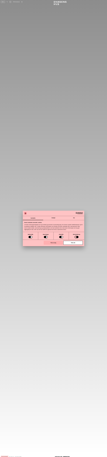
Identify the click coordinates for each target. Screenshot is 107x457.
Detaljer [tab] (53, 217)
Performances (16, 1)
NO (10, 1)
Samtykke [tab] (33, 218)
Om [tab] (74, 217)
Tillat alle (73, 242)
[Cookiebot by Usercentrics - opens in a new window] (77, 213)
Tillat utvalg (53, 242)
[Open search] (7, 1)
